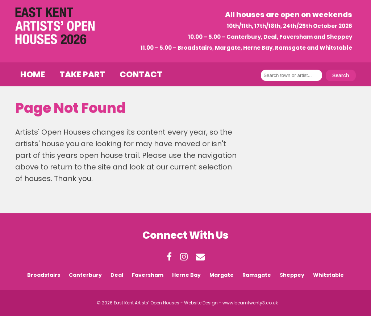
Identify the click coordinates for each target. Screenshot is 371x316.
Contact (141, 74)
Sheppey (292, 275)
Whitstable (328, 275)
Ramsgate (256, 275)
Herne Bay (186, 275)
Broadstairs (43, 275)
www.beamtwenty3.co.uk (250, 303)
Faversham (147, 275)
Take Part (82, 74)
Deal (117, 275)
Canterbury (85, 275)
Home (32, 74)
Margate (221, 275)
